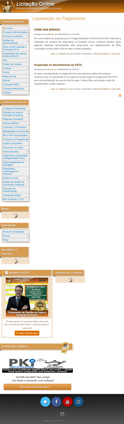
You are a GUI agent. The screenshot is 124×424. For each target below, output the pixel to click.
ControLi (7, 68)
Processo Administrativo (15, 32)
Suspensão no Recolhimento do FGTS (58, 64)
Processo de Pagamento (15, 139)
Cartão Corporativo (12, 143)
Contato (7, 92)
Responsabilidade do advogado (13, 163)
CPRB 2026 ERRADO (47, 29)
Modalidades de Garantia (15, 131)
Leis (5, 60)
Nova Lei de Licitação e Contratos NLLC (14, 48)
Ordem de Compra (12, 64)
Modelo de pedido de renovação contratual (13, 183)
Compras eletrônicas (13, 88)
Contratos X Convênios (14, 127)
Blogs (6, 240)
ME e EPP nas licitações (15, 135)
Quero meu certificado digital (34, 387)
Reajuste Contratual (13, 119)
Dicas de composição (13, 231)
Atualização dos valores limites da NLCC (15, 54)
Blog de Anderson (102, 53)
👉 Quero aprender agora (27, 333)
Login (52, 53)
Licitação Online (35, 4)
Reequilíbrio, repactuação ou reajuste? (11, 171)
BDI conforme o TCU (13, 199)
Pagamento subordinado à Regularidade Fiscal (15, 156)
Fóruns (6, 236)
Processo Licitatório (13, 36)
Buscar (6, 80)
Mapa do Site (9, 76)
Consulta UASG (11, 84)
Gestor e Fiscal (10, 178)
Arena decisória (11, 151)
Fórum (6, 72)
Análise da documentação (10, 41)
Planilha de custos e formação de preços (13, 113)
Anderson (49, 34)
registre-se (64, 53)
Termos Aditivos (11, 123)
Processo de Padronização (10, 189)
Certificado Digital (12, 195)
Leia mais (115, 53)
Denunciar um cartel (13, 147)
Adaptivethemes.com (72, 421)
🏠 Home (7, 28)
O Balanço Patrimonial (14, 108)
